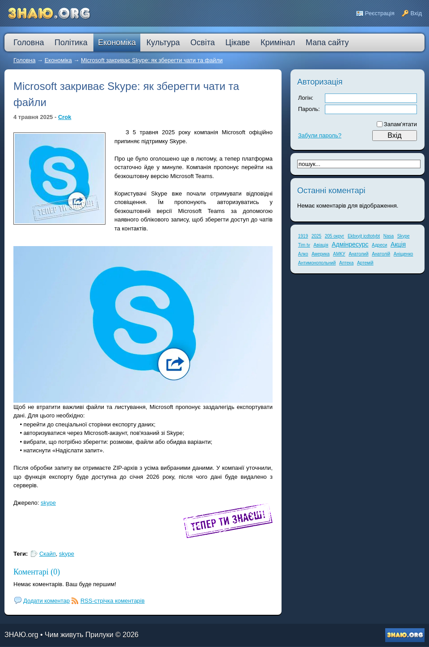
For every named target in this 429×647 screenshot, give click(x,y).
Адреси (379, 245)
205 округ (335, 236)
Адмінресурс (350, 244)
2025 (316, 236)
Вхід (416, 13)
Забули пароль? (319, 135)
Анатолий (358, 253)
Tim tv (304, 245)
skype (48, 502)
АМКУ (339, 253)
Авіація (320, 245)
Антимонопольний (317, 262)
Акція (398, 244)
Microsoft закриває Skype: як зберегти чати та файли (152, 60)
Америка (320, 253)
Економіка (58, 60)
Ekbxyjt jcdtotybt (364, 236)
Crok (65, 117)
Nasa (388, 236)
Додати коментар (46, 600)
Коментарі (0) (36, 571)
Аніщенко (403, 253)
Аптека (346, 262)
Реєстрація (380, 13)
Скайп (47, 553)
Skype (403, 236)
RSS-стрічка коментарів (112, 600)
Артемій (365, 262)
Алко (303, 253)
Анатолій (381, 253)
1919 (303, 236)
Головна (24, 60)
